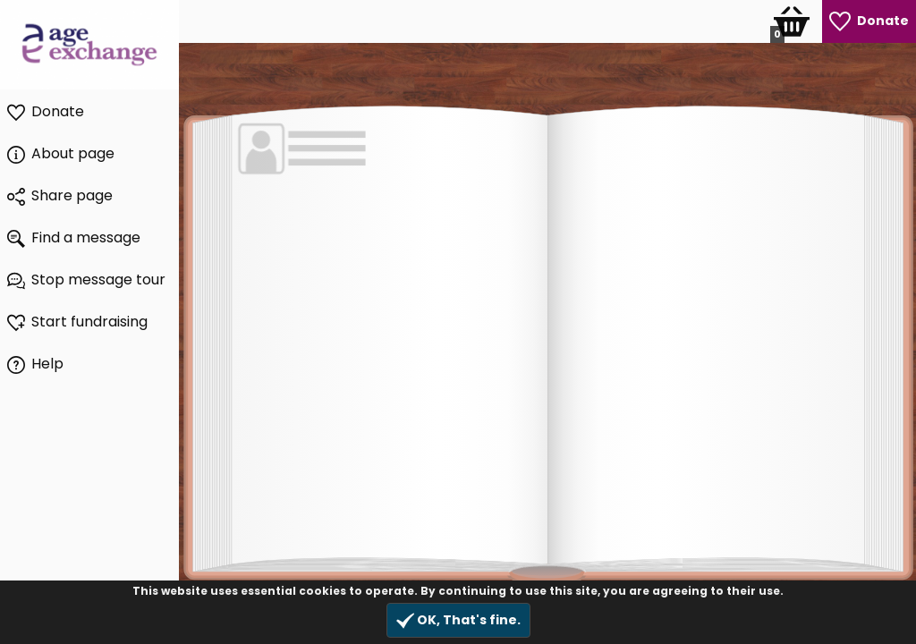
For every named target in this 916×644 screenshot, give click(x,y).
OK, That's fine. (458, 620)
